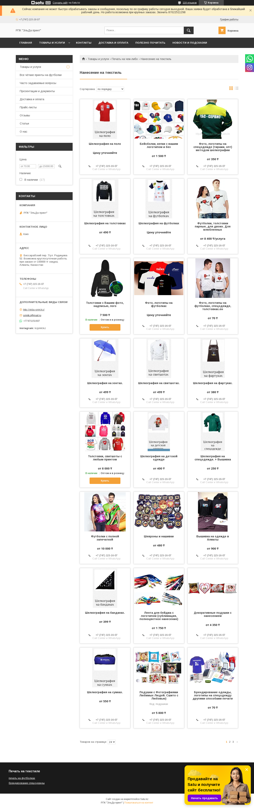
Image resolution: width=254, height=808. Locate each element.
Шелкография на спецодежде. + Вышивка (213, 458)
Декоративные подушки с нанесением (213, 614)
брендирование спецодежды (27, 783)
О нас (23, 131)
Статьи (24, 123)
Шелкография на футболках (159, 223)
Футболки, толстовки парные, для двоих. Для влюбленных (213, 226)
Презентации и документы (37, 91)
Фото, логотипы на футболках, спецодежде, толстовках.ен (212, 306)
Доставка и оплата (113, 42)
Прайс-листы (28, 107)
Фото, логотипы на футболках (158, 304)
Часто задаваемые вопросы (38, 83)
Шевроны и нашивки (159, 536)
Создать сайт (60, 2)
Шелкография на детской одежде (158, 458)
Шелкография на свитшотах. (159, 383)
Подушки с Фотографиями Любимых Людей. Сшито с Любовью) (158, 695)
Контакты (83, 42)
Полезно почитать (150, 42)
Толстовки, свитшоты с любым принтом (105, 458)
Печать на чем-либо (125, 59)
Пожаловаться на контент (138, 802)
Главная (25, 42)
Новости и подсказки (189, 42)
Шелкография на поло (105, 143)
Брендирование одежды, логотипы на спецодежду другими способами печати (213, 695)
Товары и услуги (52, 42)
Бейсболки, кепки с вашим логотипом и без (159, 145)
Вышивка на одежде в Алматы (212, 538)
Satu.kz (144, 799)
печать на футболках (22, 778)
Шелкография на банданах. (105, 612)
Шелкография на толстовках (105, 223)
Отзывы (25, 115)
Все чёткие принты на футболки (41, 75)
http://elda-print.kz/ (34, 309)
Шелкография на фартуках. (212, 383)
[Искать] (189, 30)
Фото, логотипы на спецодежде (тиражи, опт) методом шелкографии (212, 147)
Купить (105, 327)
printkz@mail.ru (32, 315)
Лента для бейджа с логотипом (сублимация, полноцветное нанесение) (159, 616)
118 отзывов (190, 2)
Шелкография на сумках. (105, 692)
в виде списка (236, 89)
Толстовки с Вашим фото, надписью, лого (105, 304)
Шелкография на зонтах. (105, 383)
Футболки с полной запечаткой (105, 538)
